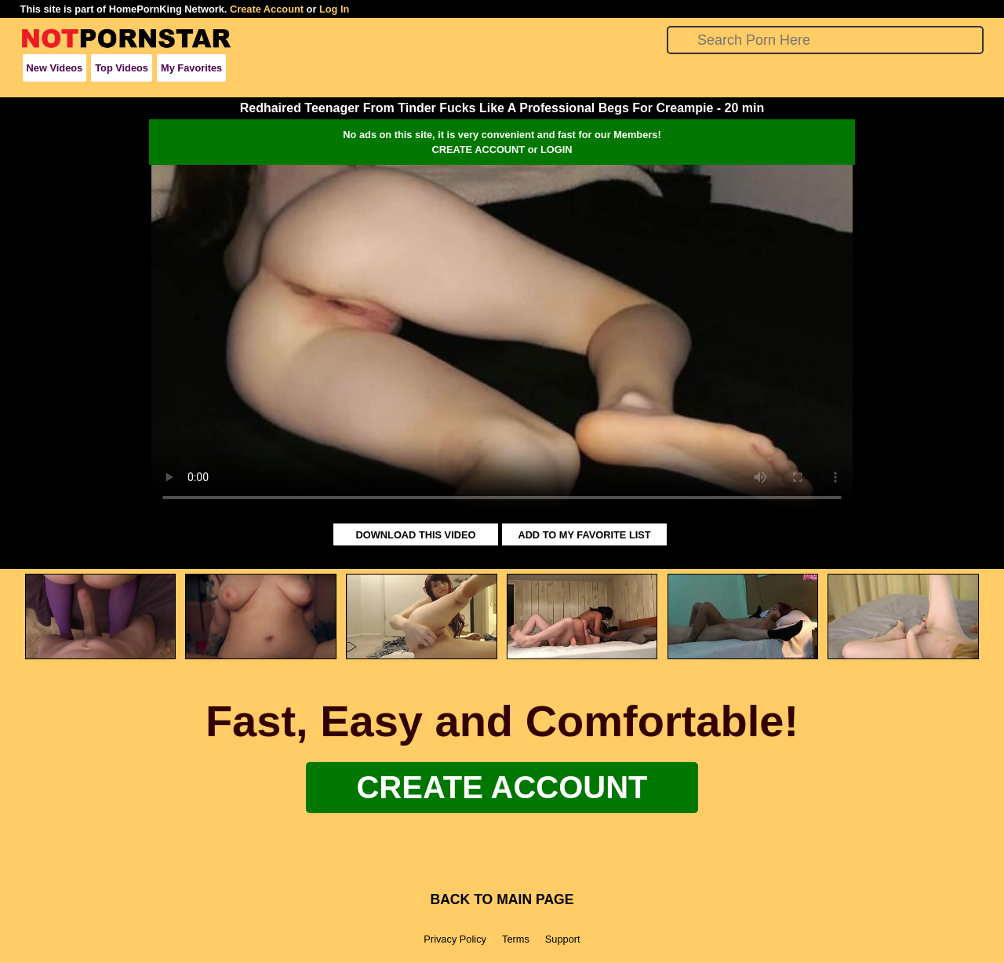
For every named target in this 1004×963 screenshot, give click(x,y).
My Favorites (191, 68)
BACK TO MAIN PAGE (501, 899)
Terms (515, 939)
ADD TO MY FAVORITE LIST (584, 535)
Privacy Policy (455, 939)
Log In (334, 9)
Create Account (267, 9)
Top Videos (121, 68)
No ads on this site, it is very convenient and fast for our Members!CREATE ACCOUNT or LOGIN (501, 142)
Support (562, 939)
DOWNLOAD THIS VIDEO (416, 535)
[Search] (825, 40)
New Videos (55, 68)
